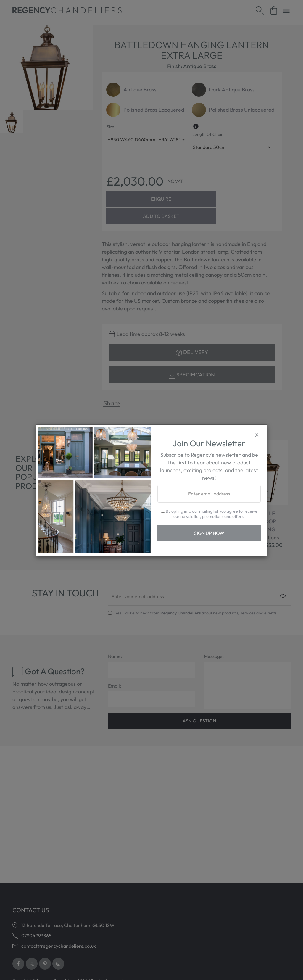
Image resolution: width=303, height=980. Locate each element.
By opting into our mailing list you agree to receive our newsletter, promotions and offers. (209, 513)
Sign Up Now (209, 533)
